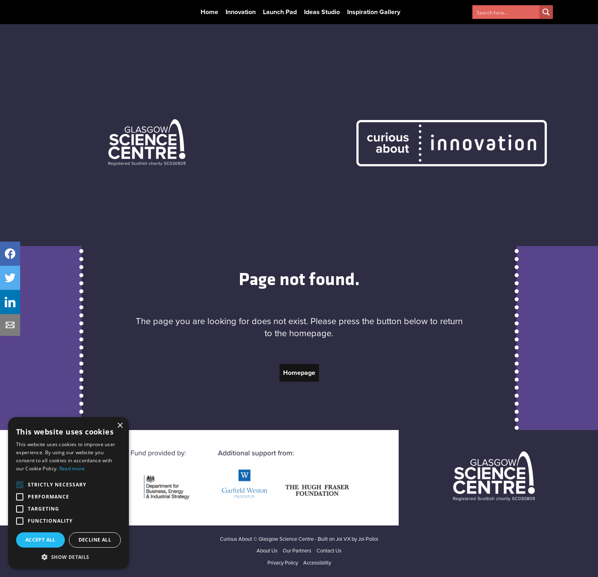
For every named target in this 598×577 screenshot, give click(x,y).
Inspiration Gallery (373, 12)
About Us (267, 551)
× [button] (120, 426)
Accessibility (317, 563)
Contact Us (329, 551)
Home (209, 12)
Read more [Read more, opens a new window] (72, 468)
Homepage (299, 373)
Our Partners (297, 551)
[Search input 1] (506, 12)
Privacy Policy (282, 563)
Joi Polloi (368, 539)
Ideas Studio (322, 12)
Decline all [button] (95, 539)
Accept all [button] (40, 539)
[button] (68, 557)
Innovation (241, 12)
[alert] (68, 493)
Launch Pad (280, 12)
